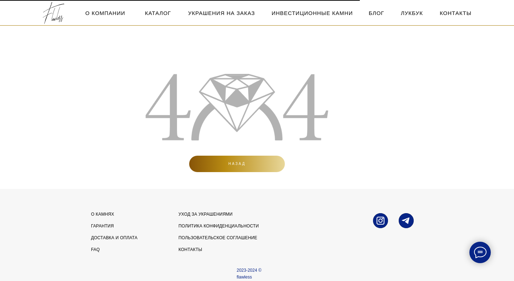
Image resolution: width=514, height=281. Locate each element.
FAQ (95, 249)
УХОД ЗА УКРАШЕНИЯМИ (205, 214)
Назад (237, 164)
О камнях (102, 214)
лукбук (412, 13)
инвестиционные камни (312, 13)
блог (376, 13)
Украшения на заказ (221, 13)
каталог (158, 13)
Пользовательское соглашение (217, 237)
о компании (105, 13)
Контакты (190, 249)
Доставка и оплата (114, 237)
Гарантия (102, 226)
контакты (456, 13)
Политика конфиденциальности (218, 226)
